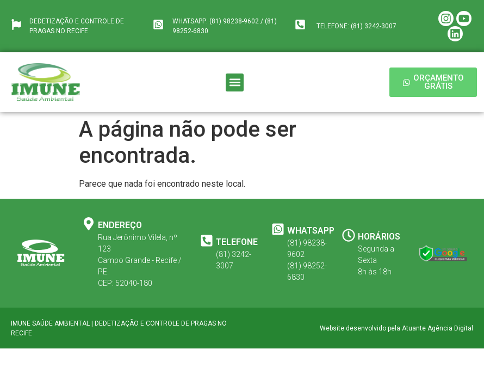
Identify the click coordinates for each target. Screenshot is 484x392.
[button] (235, 82)
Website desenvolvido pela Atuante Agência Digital (396, 328)
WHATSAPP (310, 230)
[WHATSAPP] (277, 229)
